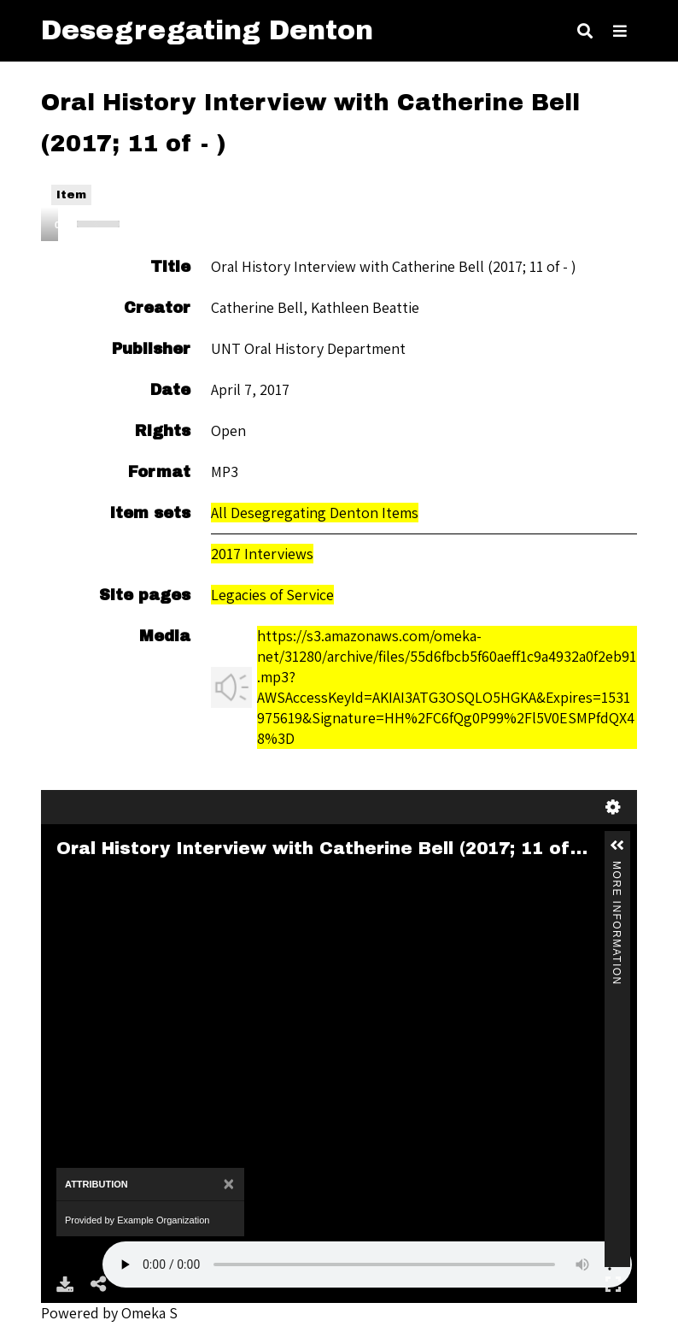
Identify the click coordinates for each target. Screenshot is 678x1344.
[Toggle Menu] (620, 30)
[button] (617, 845)
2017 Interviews (262, 553)
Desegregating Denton (207, 30)
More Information (616, 868)
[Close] (228, 1184)
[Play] (63, 224)
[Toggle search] (585, 30)
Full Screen (613, 1283)
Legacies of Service (272, 594)
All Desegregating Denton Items (314, 512)
